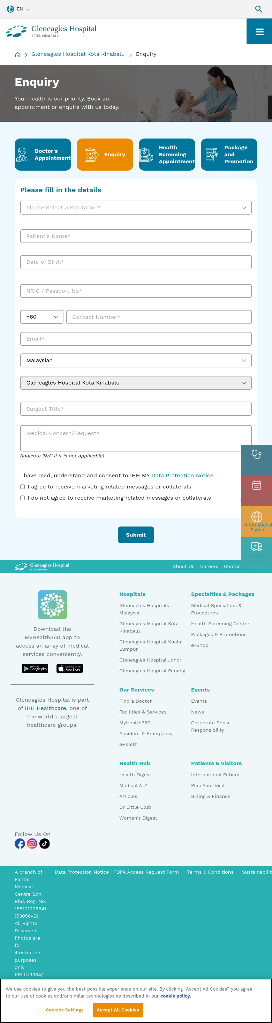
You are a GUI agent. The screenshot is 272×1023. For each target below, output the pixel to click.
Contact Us (237, 566)
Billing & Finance (211, 796)
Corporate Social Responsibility (211, 726)
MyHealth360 (134, 722)
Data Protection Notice (182, 475)
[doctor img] (256, 460)
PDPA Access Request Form (146, 872)
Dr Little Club (135, 807)
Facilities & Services (143, 712)
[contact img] (256, 552)
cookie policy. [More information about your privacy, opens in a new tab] (175, 997)
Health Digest (135, 774)
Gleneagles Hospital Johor (150, 660)
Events (199, 701)
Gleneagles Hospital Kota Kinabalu (78, 54)
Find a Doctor (135, 701)
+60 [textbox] (31, 316)
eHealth (128, 744)
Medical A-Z (133, 785)
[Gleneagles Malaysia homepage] (51, 31)
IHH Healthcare (45, 708)
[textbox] (130, 207)
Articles (128, 796)
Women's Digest (138, 818)
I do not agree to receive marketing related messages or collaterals (119, 497)
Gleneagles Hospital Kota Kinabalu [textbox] (73, 382)
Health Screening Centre (220, 623)
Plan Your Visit (208, 785)
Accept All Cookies (118, 1011)
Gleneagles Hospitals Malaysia (144, 609)
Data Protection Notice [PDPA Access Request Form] (83, 872)
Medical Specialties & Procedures (216, 609)
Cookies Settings (65, 1011)
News (197, 712)
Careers (209, 566)
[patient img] (256, 521)
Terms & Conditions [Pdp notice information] (210, 872)
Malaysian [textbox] (39, 360)
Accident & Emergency (146, 733)
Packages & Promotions (219, 634)
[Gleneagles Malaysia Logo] (42, 566)
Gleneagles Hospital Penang (152, 670)
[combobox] (136, 208)
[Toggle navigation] (259, 31)
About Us (184, 566)
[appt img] (256, 491)
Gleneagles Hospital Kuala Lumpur (150, 645)
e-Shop (200, 645)
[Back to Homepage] (17, 54)
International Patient (215, 774)
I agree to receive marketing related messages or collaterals (109, 486)
